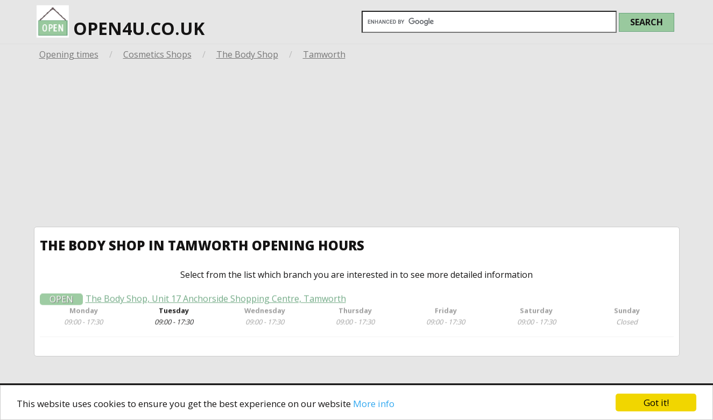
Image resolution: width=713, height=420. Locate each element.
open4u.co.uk (120, 20)
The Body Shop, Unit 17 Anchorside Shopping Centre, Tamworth (216, 301)
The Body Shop (247, 54)
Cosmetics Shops (157, 54)
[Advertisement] (357, 146)
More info (373, 403)
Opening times (68, 54)
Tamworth (324, 54)
